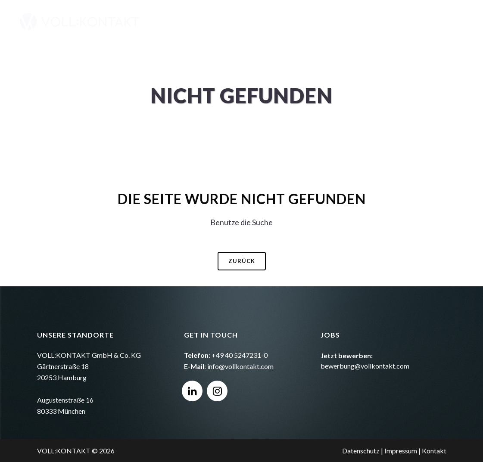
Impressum (400, 450)
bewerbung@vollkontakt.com (365, 366)
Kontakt (434, 450)
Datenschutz (361, 450)
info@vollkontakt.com (240, 366)
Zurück (241, 260)
